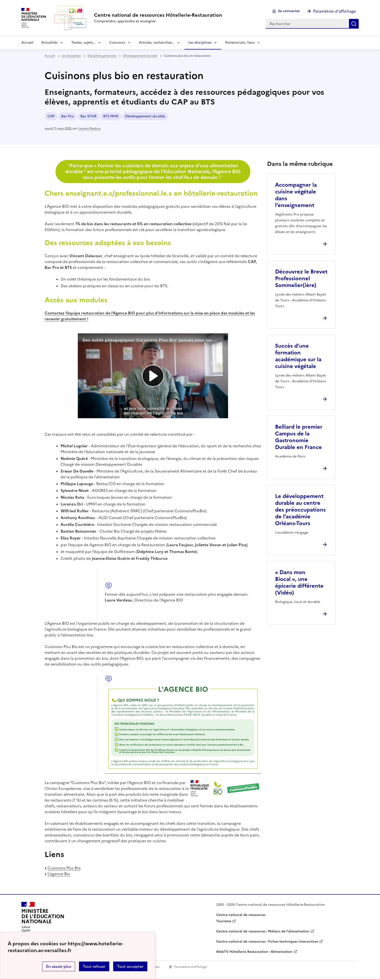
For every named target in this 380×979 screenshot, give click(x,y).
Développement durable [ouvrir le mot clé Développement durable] (145, 116)
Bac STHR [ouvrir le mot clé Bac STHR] (88, 116)
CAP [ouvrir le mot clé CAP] (51, 116)
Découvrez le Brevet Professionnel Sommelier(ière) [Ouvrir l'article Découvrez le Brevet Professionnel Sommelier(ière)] (301, 278)
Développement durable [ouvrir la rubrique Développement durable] (140, 56)
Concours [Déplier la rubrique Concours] (117, 42)
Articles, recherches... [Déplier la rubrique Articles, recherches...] (157, 42)
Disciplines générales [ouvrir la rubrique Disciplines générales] (101, 56)
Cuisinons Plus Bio (64, 868)
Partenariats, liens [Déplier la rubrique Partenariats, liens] (240, 42)
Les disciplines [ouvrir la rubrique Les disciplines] (71, 56)
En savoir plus (58, 966)
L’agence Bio (59, 874)
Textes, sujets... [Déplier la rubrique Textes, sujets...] (83, 42)
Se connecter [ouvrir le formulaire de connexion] (289, 11)
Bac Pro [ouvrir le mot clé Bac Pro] (67, 116)
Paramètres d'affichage (334, 11)
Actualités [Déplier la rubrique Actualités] (49, 42)
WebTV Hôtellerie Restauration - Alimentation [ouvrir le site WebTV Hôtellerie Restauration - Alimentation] (254, 951)
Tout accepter (130, 966)
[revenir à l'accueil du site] (158, 15)
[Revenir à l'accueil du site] (42, 918)
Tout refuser (94, 966)
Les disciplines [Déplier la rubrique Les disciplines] (200, 42)
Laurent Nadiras (89, 128)
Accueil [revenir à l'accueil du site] (27, 42)
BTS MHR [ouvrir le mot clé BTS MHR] (110, 116)
